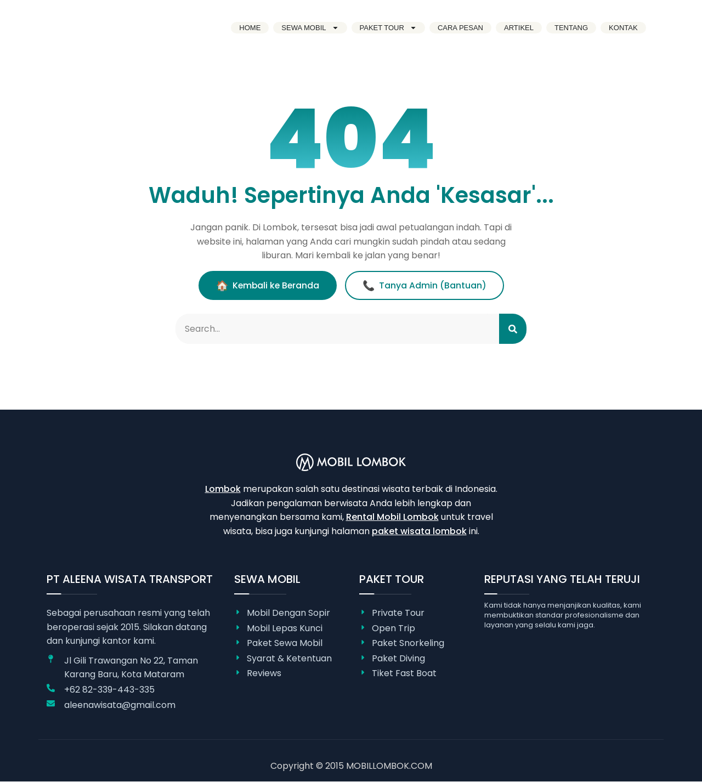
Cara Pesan (460, 28)
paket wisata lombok (419, 531)
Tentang (571, 28)
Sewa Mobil (309, 27)
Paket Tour (388, 27)
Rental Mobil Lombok (392, 517)
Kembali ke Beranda (267, 286)
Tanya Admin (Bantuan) (426, 286)
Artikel (519, 28)
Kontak (623, 28)
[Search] (512, 329)
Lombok (223, 489)
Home (250, 28)
